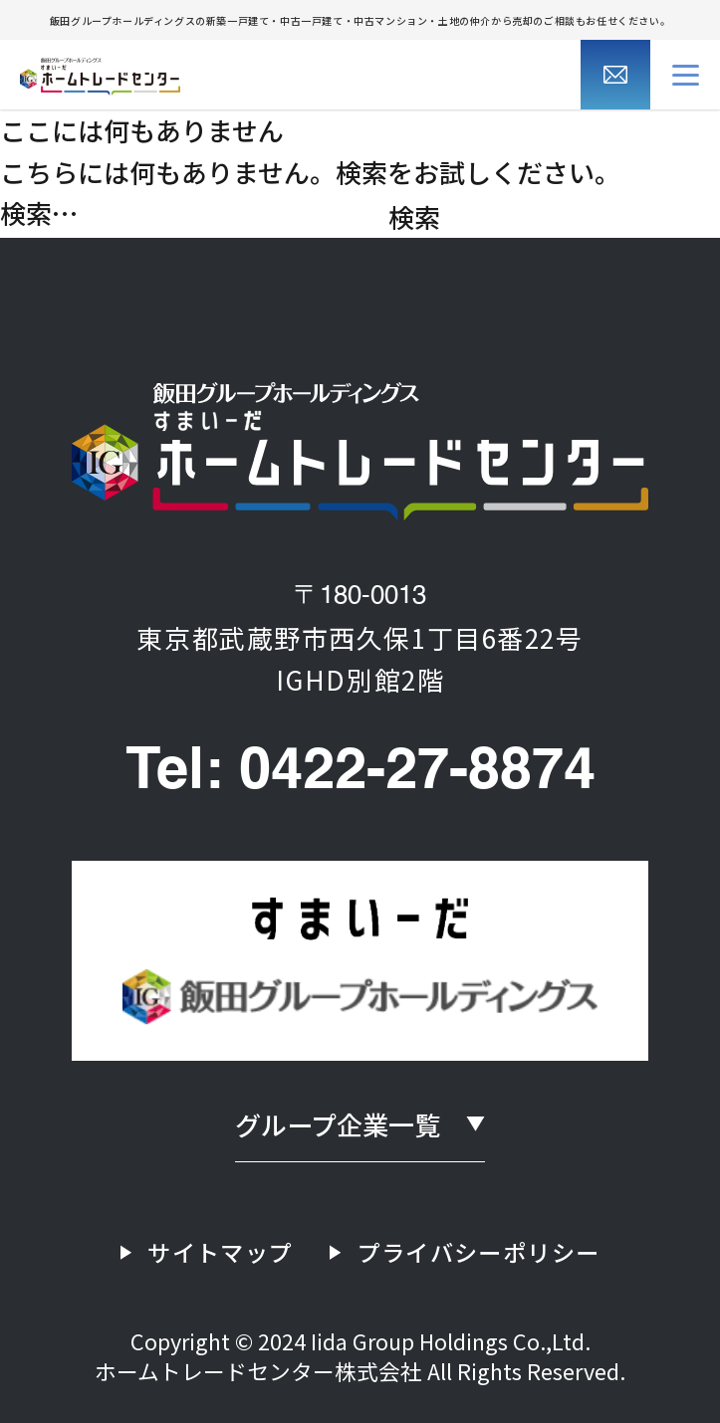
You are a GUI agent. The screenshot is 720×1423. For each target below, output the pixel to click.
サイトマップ (220, 1252)
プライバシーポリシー (479, 1252)
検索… (39, 212)
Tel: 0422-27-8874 (360, 772)
